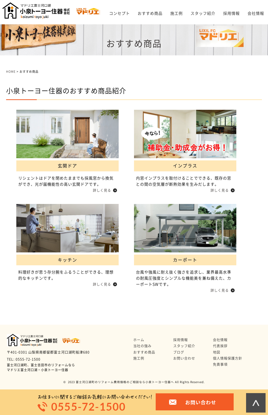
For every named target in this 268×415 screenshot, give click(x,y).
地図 (216, 352)
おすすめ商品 (150, 13)
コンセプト (119, 13)
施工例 (176, 13)
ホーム (138, 339)
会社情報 (256, 13)
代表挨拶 (220, 346)
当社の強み (142, 346)
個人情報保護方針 (227, 358)
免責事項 (220, 364)
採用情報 (231, 13)
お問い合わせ (184, 358)
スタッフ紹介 (203, 13)
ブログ (178, 352)
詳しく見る (102, 190)
